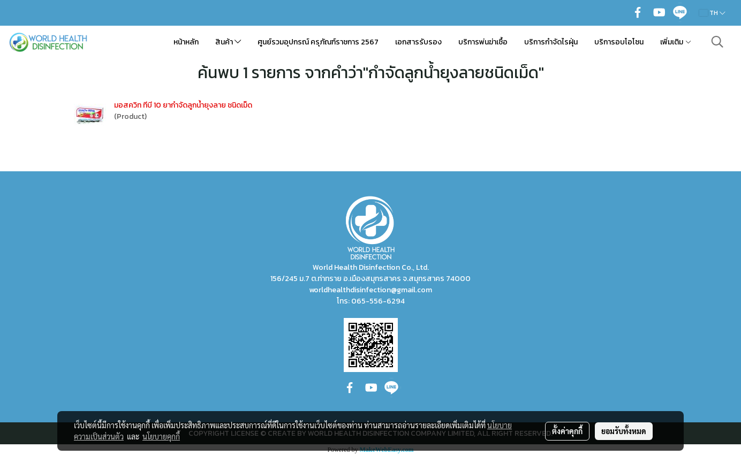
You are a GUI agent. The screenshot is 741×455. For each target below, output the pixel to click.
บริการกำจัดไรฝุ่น (551, 42)
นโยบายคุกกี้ (161, 436)
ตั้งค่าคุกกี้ (567, 431)
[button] (717, 42)
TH (712, 13)
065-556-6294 (378, 301)
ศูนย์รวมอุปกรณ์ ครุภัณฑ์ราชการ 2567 (318, 42)
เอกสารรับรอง (418, 42)
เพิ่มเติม (676, 42)
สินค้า (228, 42)
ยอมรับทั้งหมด (623, 431)
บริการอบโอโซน (619, 42)
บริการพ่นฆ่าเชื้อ (483, 42)
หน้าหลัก (186, 42)
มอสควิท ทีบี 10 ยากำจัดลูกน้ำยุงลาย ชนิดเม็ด (183, 105)
